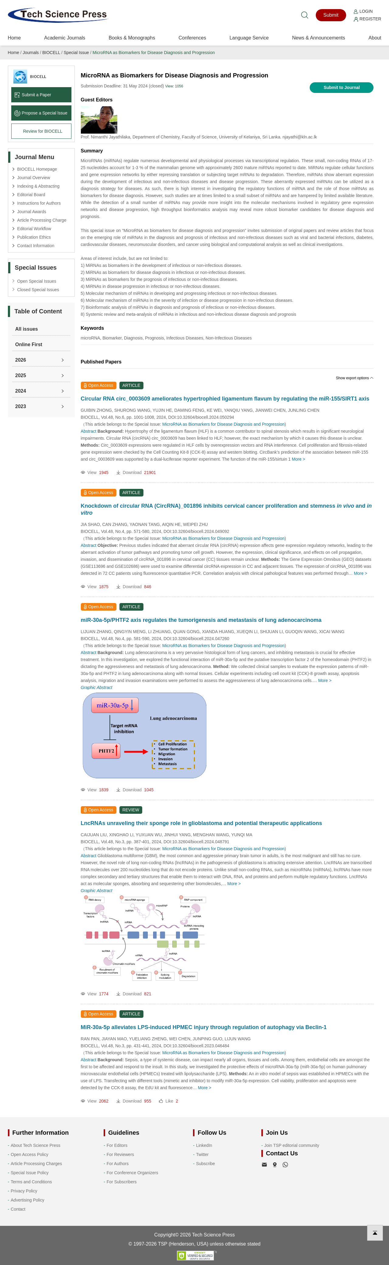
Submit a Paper (32, 94)
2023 (20, 406)
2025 (20, 375)
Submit (331, 15)
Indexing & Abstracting (38, 186)
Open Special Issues (36, 281)
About (375, 37)
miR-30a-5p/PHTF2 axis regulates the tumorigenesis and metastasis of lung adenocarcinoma (201, 620)
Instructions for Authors (39, 203)
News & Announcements (318, 37)
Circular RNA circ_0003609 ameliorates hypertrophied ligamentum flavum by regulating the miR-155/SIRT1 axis (225, 399)
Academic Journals (64, 37)
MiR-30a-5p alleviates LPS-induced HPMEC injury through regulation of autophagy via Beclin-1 (204, 1027)
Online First (28, 344)
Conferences (192, 37)
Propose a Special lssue (40, 113)
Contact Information (35, 245)
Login (363, 11)
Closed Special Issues (38, 289)
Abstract (88, 431)
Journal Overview (33, 177)
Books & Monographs (131, 37)
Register (367, 18)
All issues (26, 329)
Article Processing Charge (42, 220)
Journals (31, 52)
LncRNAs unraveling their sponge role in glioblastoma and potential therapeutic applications (201, 823)
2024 (20, 391)
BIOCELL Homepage (37, 169)
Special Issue (76, 52)
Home (14, 37)
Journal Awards (31, 211)
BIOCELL (51, 52)
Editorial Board (31, 194)
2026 (20, 360)
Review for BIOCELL (42, 131)
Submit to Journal (342, 87)
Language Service (249, 37)
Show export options (355, 378)
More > (298, 459)
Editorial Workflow (34, 228)
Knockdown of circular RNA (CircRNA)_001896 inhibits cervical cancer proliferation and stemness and (226, 509)
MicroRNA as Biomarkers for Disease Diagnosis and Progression (153, 52)
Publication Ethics (34, 237)
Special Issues (36, 267)
